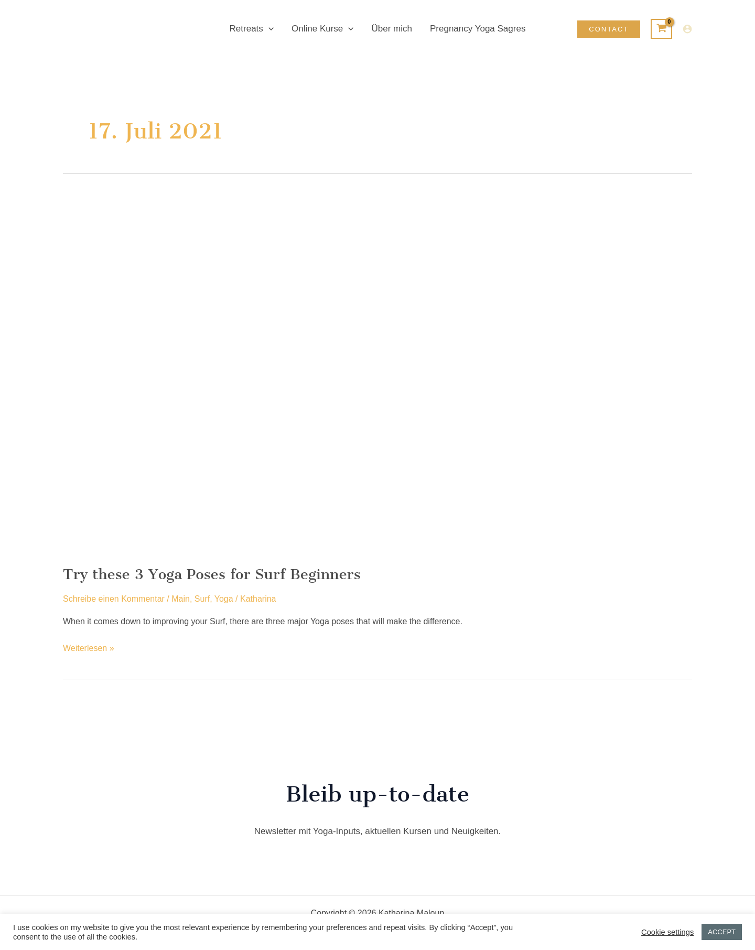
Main (180, 598)
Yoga (223, 598)
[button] (268, 29)
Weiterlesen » (88, 648)
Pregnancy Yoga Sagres (477, 29)
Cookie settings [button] (667, 932)
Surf (202, 598)
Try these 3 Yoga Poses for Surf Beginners (212, 574)
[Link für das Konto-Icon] (687, 29)
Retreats (252, 29)
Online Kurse (322, 29)
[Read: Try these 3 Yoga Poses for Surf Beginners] (331, 373)
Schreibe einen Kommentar (114, 598)
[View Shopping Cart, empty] (661, 29)
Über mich (392, 29)
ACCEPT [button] (722, 932)
